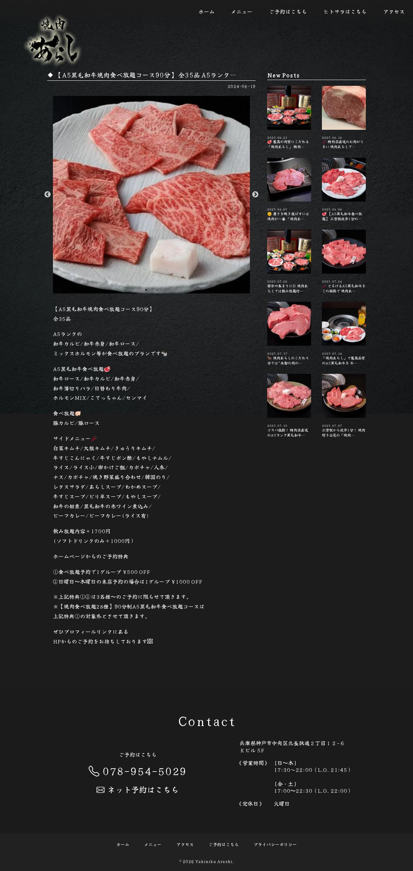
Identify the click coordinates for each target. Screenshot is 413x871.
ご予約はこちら (288, 11)
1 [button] (146, 289)
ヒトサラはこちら (345, 11)
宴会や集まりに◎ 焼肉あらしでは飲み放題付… (289, 261)
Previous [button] (47, 194)
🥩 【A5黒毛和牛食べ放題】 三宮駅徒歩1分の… (344, 189)
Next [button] (255, 194)
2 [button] (157, 289)
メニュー (241, 11)
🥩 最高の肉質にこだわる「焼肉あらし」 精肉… (289, 117)
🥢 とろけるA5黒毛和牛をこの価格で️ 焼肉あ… (344, 261)
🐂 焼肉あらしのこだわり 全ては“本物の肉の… (289, 333)
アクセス (394, 11)
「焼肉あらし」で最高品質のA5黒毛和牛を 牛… (344, 333)
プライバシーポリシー (275, 844)
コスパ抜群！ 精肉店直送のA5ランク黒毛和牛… (289, 405)
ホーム (206, 11)
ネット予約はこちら (137, 789)
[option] (151, 194)
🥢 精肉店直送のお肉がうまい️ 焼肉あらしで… (344, 117)
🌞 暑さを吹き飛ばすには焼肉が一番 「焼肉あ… (289, 189)
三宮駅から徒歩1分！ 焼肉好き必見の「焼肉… (344, 405)
